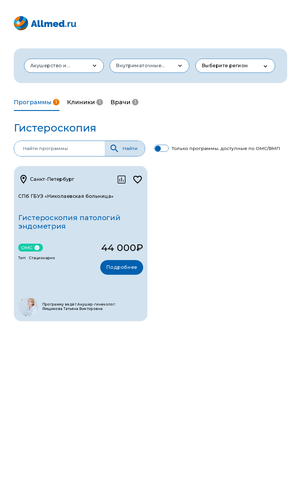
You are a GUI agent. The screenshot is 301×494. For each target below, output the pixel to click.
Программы (36, 102)
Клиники (85, 102)
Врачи (124, 102)
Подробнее (121, 267)
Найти (123, 148)
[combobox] (64, 66)
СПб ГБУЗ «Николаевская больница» (65, 196)
